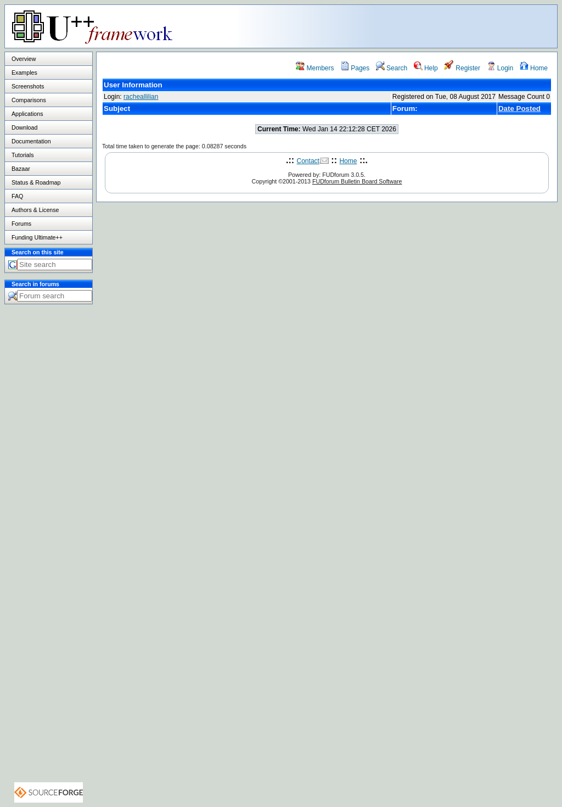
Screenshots (28, 86)
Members (315, 68)
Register (462, 68)
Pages (354, 68)
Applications (27, 113)
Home (534, 68)
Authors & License (35, 210)
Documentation (31, 141)
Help (426, 68)
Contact (308, 161)
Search (391, 68)
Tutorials (22, 155)
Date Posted (519, 108)
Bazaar (21, 168)
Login (500, 68)
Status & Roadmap (36, 182)
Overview (24, 58)
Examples (24, 72)
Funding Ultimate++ (37, 237)
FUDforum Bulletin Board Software (357, 181)
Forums (21, 223)
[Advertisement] (419, 25)
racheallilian (140, 97)
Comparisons (29, 100)
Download (24, 127)
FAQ (17, 196)
